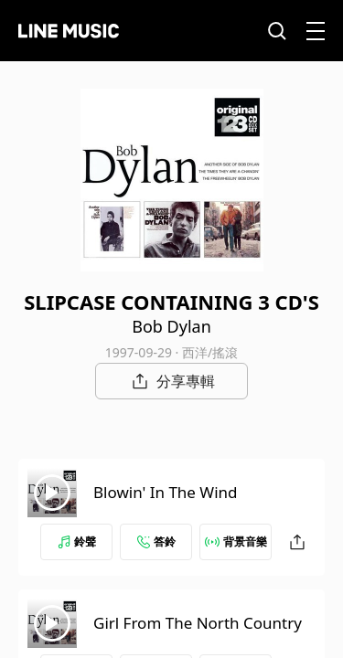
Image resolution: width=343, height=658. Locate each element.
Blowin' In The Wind (165, 492)
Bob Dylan (171, 326)
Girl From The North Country (197, 622)
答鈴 (156, 541)
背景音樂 (236, 541)
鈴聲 (77, 541)
